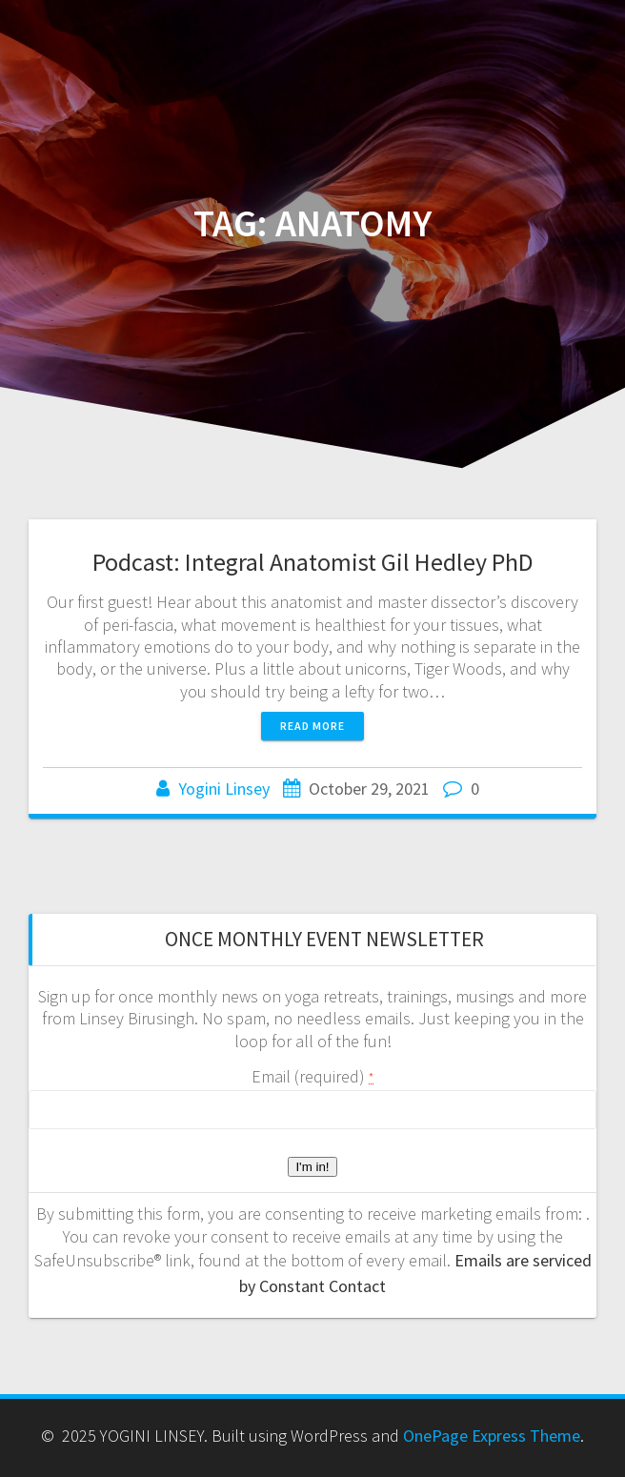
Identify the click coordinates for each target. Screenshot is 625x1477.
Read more (312, 725)
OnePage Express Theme (491, 1436)
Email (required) (312, 1076)
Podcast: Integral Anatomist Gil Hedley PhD (313, 561)
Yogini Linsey (224, 788)
